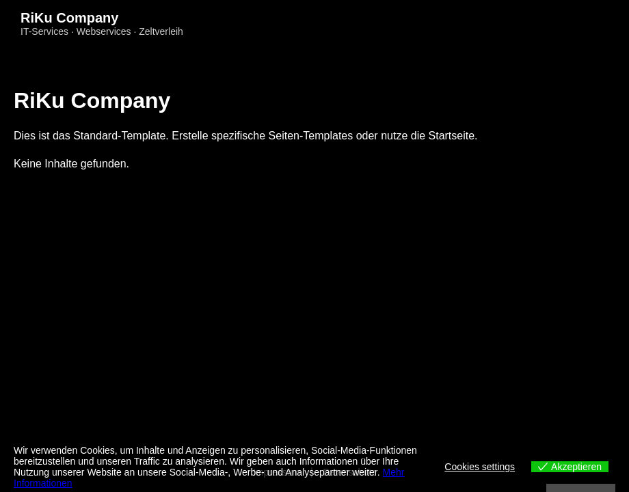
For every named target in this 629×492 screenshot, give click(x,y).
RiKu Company (69, 17)
